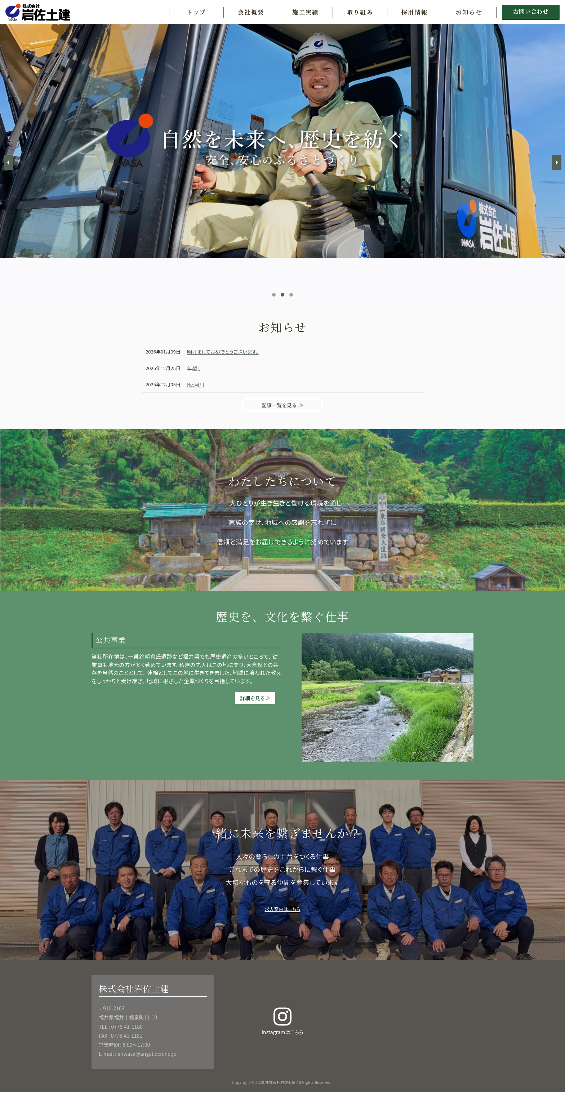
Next (556, 162)
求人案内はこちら (282, 910)
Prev (8, 162)
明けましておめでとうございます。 (226, 351)
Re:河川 (196, 384)
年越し (195, 368)
